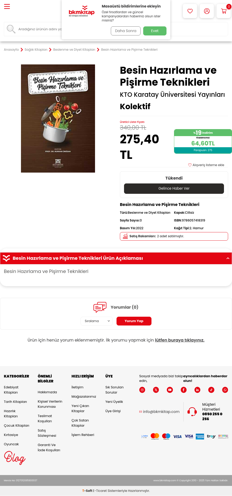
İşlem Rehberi (82, 435)
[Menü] (7, 7)
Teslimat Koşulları (45, 419)
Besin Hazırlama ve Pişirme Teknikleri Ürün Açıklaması (116, 258)
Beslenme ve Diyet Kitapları (74, 50)
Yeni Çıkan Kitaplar (80, 409)
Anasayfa (11, 50)
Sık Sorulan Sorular (114, 390)
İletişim (77, 387)
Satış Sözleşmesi (47, 433)
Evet (155, 30)
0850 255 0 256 (212, 417)
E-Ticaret (100, 491)
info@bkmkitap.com (161, 412)
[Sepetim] (223, 11)
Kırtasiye (11, 435)
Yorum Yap (134, 321)
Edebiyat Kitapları (11, 390)
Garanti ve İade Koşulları (49, 448)
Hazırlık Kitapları (11, 414)
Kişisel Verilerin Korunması (50, 404)
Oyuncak (11, 444)
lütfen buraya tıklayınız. (180, 340)
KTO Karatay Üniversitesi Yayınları (172, 95)
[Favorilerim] (190, 11)
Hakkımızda (47, 392)
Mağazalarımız (83, 396)
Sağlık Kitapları (36, 50)
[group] (58, 118)
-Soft (87, 491)
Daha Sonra (124, 30)
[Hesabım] (207, 11)
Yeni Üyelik (114, 401)
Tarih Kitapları (15, 401)
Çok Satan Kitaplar (80, 423)
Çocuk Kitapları (16, 425)
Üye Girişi (113, 411)
